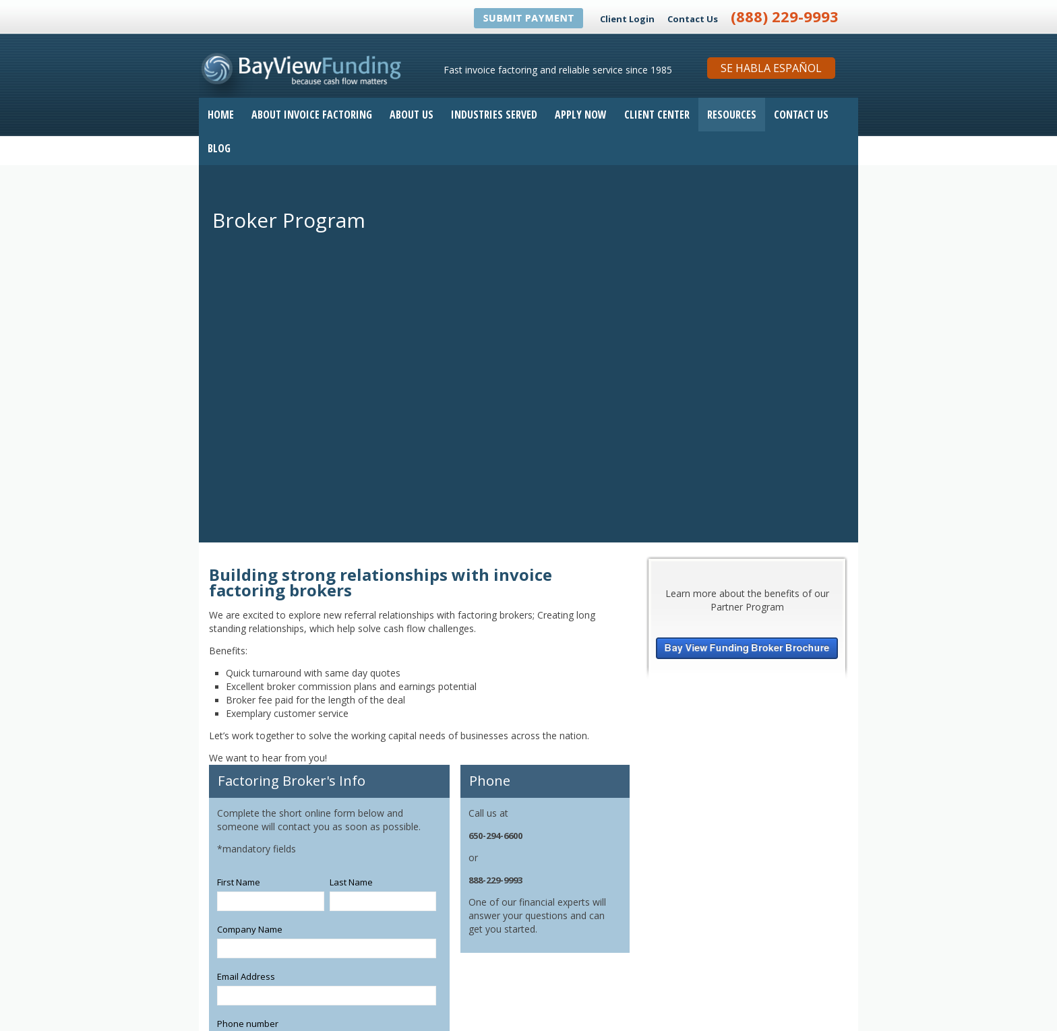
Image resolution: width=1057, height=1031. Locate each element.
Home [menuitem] (221, 114)
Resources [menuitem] (731, 114)
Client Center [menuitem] (657, 114)
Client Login (627, 19)
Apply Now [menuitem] (581, 114)
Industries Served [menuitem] (494, 114)
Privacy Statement (818, 1010)
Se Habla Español (771, 68)
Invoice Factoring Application (680, 1010)
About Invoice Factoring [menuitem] (311, 114)
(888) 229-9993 (785, 16)
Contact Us (692, 19)
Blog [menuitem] (219, 148)
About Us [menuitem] (411, 114)
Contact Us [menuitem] (801, 114)
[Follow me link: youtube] (660, 988)
